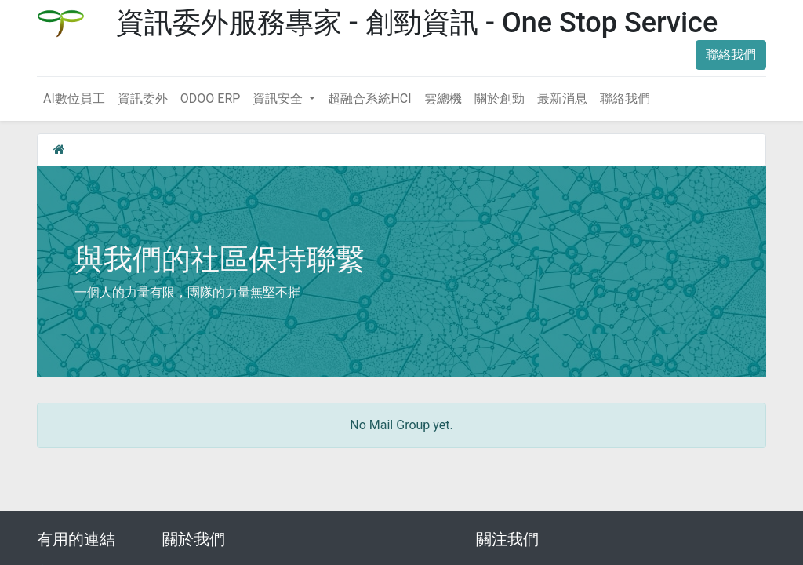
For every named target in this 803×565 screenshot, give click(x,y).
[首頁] (59, 149)
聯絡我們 (731, 54)
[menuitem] (74, 99)
